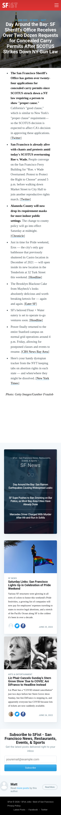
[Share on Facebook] (23, 625)
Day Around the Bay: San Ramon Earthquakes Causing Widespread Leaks (30, 485)
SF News (34, 20)
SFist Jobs (26, 802)
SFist (9, 802)
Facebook (33, 809)
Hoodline (35, 277)
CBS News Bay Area (35, 351)
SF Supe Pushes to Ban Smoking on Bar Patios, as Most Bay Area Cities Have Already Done (30, 500)
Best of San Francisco (43, 802)
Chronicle (18, 236)
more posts (23, 788)
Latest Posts (19, 809)
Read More (49, 787)
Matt (43, 20)
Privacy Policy (13, 806)
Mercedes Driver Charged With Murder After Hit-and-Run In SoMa (30, 515)
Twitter (16, 138)
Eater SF (30, 303)
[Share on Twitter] (17, 625)
